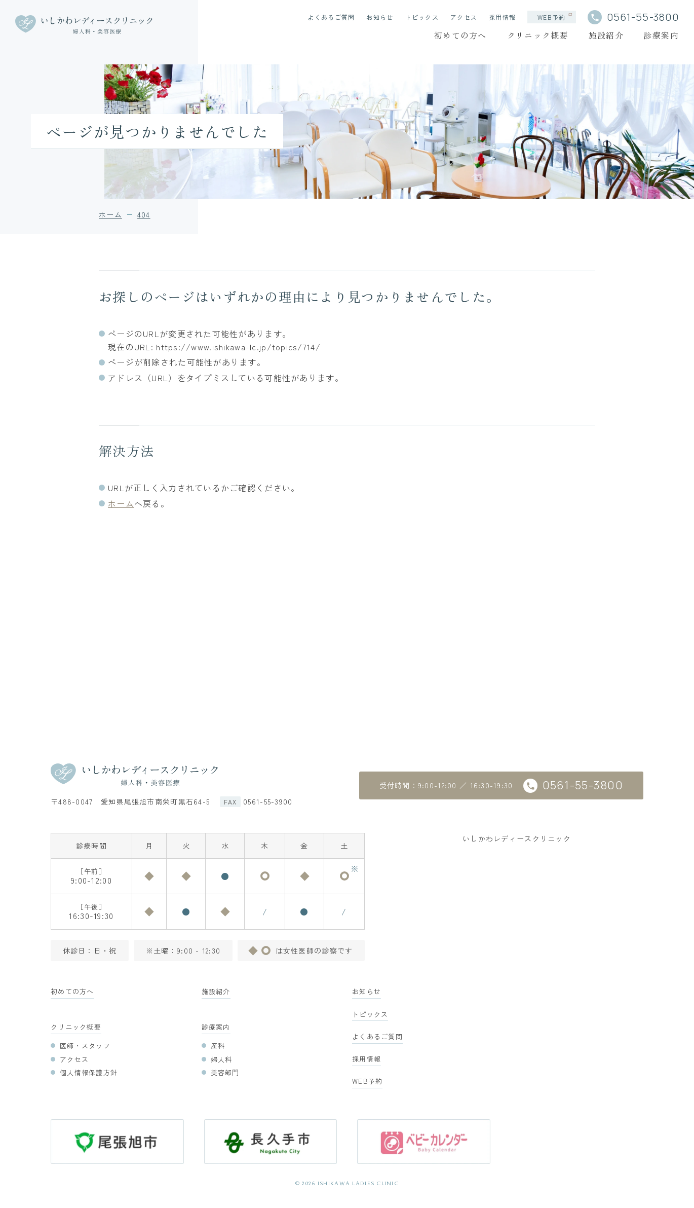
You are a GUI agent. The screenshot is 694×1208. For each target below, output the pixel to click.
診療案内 (661, 35)
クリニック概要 (537, 35)
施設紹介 (606, 35)
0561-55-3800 (643, 17)
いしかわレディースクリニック (516, 838)
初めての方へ (460, 35)
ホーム (121, 503)
